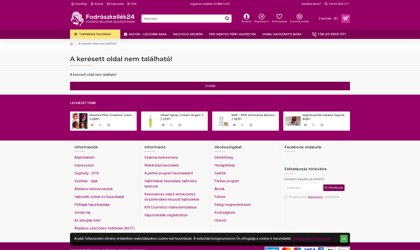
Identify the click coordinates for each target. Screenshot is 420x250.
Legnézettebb (83, 103)
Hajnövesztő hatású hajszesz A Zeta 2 (325, 115)
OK (344, 238)
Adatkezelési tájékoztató (311, 238)
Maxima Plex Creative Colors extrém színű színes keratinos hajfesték (112, 115)
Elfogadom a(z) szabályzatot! (311, 197)
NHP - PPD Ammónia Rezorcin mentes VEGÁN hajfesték (254, 115)
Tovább (210, 86)
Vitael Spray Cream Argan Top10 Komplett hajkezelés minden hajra (183, 115)
